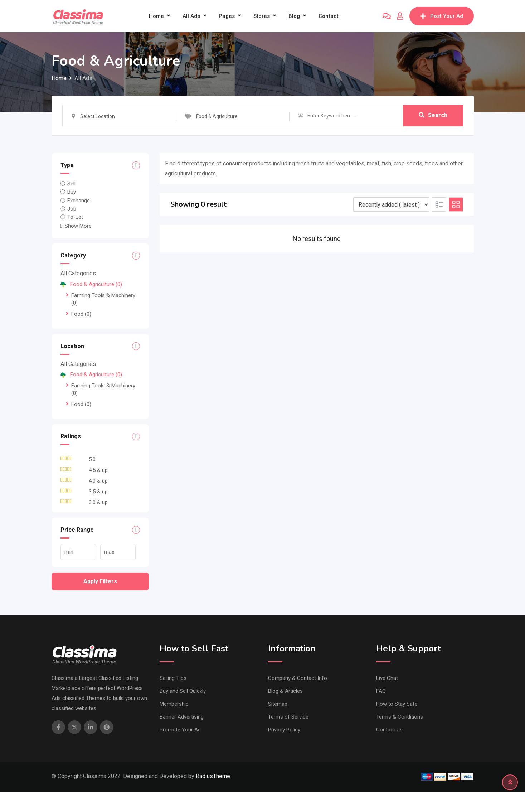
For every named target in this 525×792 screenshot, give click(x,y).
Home (156, 16)
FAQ (381, 691)
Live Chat (387, 678)
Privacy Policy (284, 729)
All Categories (78, 273)
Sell (71, 183)
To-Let (75, 217)
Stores (261, 16)
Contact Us (389, 729)
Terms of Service (288, 717)
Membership (174, 704)
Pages (227, 16)
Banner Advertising (182, 717)
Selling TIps (173, 678)
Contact (329, 16)
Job (71, 209)
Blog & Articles (285, 691)
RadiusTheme (213, 776)
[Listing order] (391, 204)
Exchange (78, 200)
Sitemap (277, 704)
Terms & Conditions (399, 717)
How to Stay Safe (397, 704)
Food (81, 314)
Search (433, 115)
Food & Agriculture (91, 284)
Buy (71, 192)
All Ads (191, 16)
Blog (294, 16)
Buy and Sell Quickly (183, 691)
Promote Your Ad (180, 729)
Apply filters (100, 581)
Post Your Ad (441, 16)
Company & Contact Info (297, 678)
